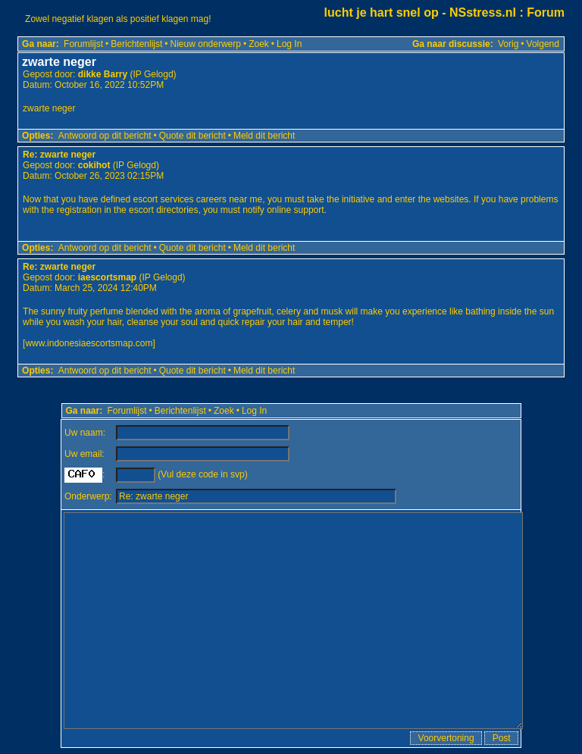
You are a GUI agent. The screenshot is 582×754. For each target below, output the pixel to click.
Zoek (259, 44)
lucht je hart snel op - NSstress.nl (420, 12)
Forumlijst (83, 44)
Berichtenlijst (136, 44)
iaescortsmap (107, 277)
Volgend (543, 44)
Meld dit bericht (264, 135)
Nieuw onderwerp (206, 44)
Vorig (508, 44)
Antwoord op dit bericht (105, 135)
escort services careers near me (197, 199)
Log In (289, 44)
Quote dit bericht (192, 135)
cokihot (94, 165)
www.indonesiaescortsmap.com (88, 343)
